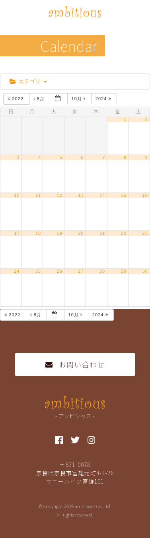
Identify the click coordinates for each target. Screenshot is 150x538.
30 (145, 271)
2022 (16, 98)
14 (102, 195)
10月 (80, 98)
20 (81, 233)
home (12, 67)
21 (102, 233)
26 (59, 271)
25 (38, 271)
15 (124, 195)
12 (59, 195)
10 (16, 195)
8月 (40, 98)
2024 (104, 98)
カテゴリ (28, 81)
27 (81, 271)
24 (16, 271)
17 (16, 233)
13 (81, 195)
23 (145, 233)
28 (102, 271)
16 (145, 195)
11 (38, 195)
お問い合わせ (75, 364)
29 (124, 271)
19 (59, 233)
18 (38, 233)
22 (124, 233)
